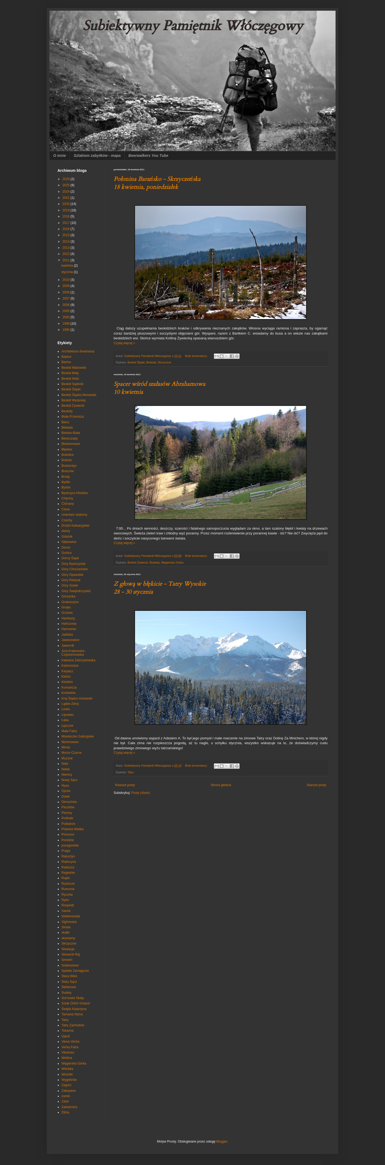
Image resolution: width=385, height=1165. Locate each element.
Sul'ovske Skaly (72, 998)
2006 (67, 305)
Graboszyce (70, 602)
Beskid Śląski (136, 362)
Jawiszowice (70, 640)
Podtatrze (68, 824)
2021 (67, 198)
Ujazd (65, 1036)
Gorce (65, 547)
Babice (66, 357)
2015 (67, 235)
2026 (67, 179)
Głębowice (68, 542)
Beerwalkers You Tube (148, 155)
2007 (67, 298)
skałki (65, 932)
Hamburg (68, 618)
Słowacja (67, 949)
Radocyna (68, 862)
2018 (67, 216)
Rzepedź (67, 905)
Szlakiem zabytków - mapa (97, 155)
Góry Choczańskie (74, 569)
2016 (67, 229)
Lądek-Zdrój (70, 704)
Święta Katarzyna (73, 1009)
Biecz (65, 422)
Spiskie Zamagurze (75, 971)
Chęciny (67, 498)
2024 (67, 191)
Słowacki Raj (70, 954)
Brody (65, 477)
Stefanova (68, 987)
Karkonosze (69, 665)
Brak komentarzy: (196, 356)
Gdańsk (66, 536)
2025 (67, 185)
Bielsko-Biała (70, 433)
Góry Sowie (69, 585)
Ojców (65, 791)
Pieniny (66, 813)
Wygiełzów (69, 1080)
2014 (67, 241)
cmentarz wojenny (74, 515)
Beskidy (151, 362)
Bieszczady (69, 438)
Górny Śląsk (70, 558)
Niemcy (66, 774)
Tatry (131, 772)
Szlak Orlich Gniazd (75, 1003)
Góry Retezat (70, 580)
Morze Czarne (71, 753)
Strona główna (221, 785)
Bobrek (66, 460)
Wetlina (66, 1058)
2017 (67, 223)
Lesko (65, 709)
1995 (67, 330)
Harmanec (68, 629)
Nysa (65, 785)
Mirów (65, 747)
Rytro (65, 900)
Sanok (66, 911)
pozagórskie (70, 845)
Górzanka (68, 596)
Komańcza (69, 687)
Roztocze (68, 884)
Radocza (67, 867)
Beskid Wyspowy (73, 400)
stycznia (67, 272)
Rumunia (67, 889)
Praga (65, 851)
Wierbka (67, 1069)
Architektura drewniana (77, 351)
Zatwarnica (69, 1107)
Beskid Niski (70, 378)
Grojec (66, 607)
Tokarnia (67, 1030)
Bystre (66, 487)
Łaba (65, 720)
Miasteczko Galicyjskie (77, 736)
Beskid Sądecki (72, 384)
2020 (67, 204)
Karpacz (67, 671)
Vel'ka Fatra (69, 1047)
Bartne (66, 362)
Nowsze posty (125, 785)
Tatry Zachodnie (72, 1025)
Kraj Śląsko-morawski (76, 698)
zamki (65, 1096)
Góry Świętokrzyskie (76, 591)
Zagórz (66, 1085)
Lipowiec (67, 715)
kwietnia (67, 265)
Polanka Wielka (72, 829)
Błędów (66, 449)
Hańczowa (68, 624)
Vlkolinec (67, 1052)
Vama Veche (70, 1041)
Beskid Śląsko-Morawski (78, 395)
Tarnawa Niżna (72, 1014)
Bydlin (65, 482)
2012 (67, 254)
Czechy (66, 520)
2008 (67, 292)
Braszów (67, 471)
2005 (67, 311)
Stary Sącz (69, 982)
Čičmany (67, 504)
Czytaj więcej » (124, 343)
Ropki (65, 878)
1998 (67, 323)
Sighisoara (69, 922)
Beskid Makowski (73, 368)
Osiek (65, 796)
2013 (67, 248)
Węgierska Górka (172, 562)
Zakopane (68, 1091)
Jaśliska (67, 634)
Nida (64, 764)
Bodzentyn (69, 466)
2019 (67, 210)
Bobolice (67, 455)
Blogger (221, 1141)
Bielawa (67, 427)
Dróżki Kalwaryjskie (75, 525)
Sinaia (65, 927)
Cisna (65, 509)
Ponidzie (67, 840)
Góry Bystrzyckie (73, 564)
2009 (67, 286)
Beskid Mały (70, 373)
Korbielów (68, 693)
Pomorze (67, 834)
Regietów (68, 873)
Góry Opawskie (72, 575)
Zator (65, 1101)
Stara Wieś (69, 976)
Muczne (67, 758)
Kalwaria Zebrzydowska (78, 660)
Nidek (65, 769)
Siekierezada (70, 916)
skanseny (68, 938)
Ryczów (67, 894)
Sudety (66, 993)
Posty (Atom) (140, 793)
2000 (67, 317)
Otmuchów (69, 802)
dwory (65, 531)
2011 (67, 260)
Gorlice (66, 553)
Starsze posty (316, 785)
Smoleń (66, 960)
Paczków (67, 807)
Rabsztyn (68, 856)
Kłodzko (67, 682)
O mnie (59, 155)
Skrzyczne (164, 362)
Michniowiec (70, 742)
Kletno (66, 676)
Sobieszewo (70, 965)
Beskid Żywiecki (138, 562)
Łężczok (67, 726)
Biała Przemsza (72, 416)
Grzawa (66, 613)
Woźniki (67, 1074)
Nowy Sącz (69, 780)
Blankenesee (70, 444)
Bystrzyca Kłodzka (74, 493)
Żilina (65, 1112)
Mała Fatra (69, 731)
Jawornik (67, 645)
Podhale (67, 818)
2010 (67, 280)
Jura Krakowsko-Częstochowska (73, 653)
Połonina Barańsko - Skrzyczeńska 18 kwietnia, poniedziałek (157, 183)
